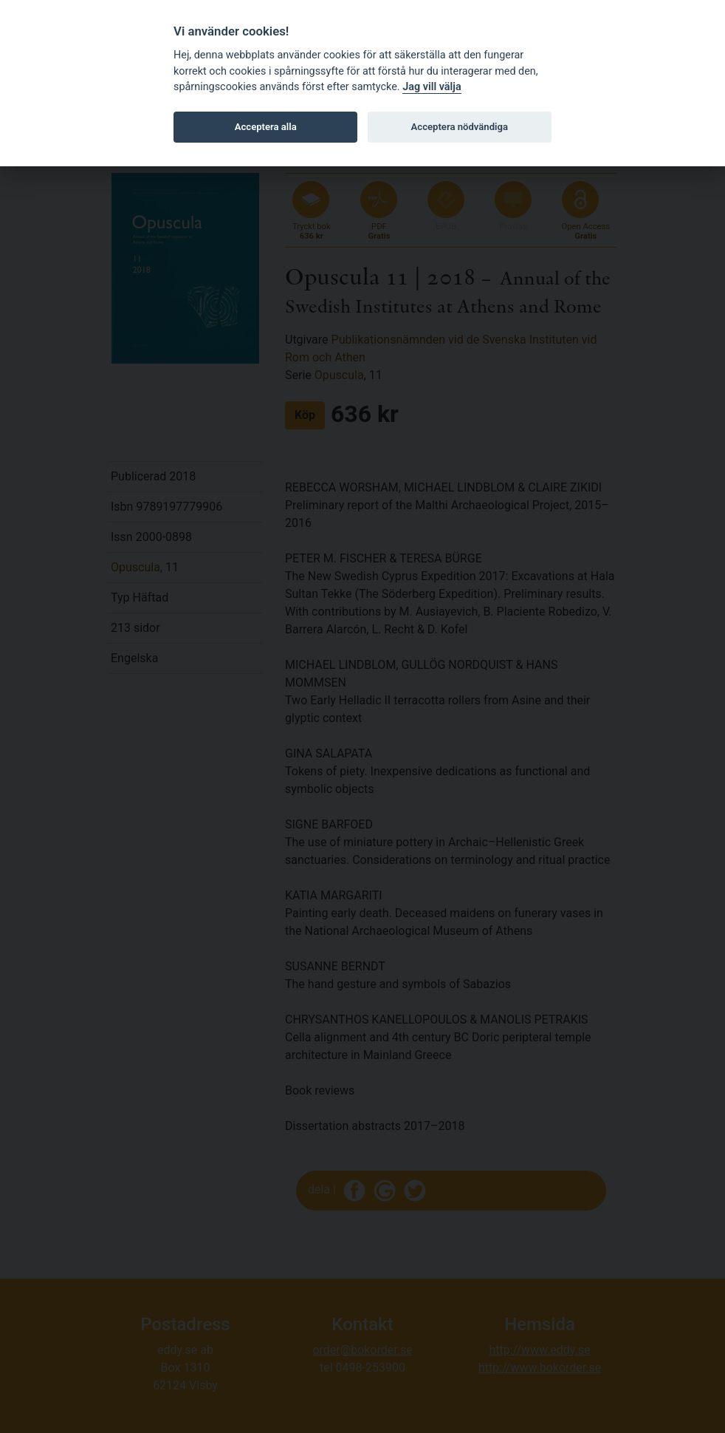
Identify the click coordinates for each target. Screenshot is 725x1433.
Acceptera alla (266, 126)
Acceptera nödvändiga (459, 126)
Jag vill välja (431, 87)
